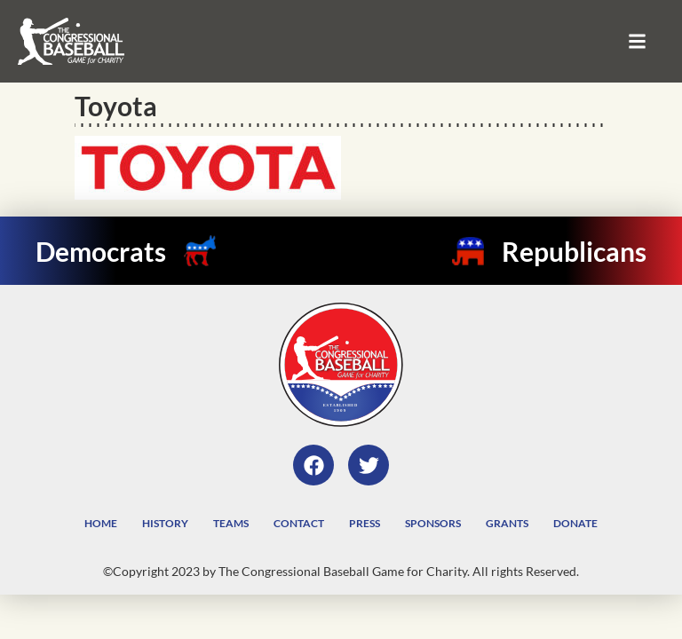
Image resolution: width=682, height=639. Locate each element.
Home (100, 523)
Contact (299, 523)
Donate (575, 523)
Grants (507, 523)
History (165, 523)
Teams (231, 523)
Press (364, 523)
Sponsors (433, 523)
